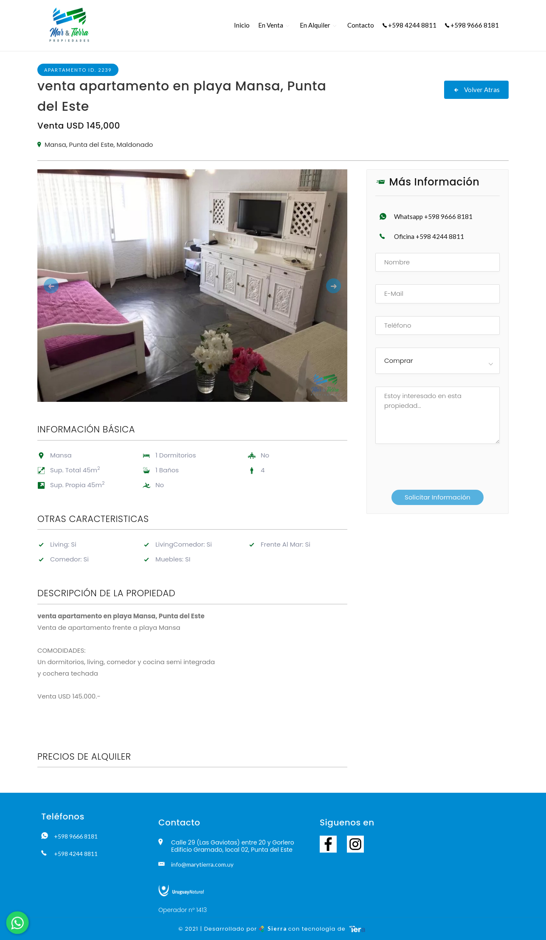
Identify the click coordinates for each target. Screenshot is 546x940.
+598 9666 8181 (472, 25)
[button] (60, 285)
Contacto (360, 25)
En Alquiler (315, 25)
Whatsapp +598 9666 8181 (433, 216)
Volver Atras (476, 89)
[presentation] (430, 471)
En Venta (270, 25)
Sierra (273, 928)
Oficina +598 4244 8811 (429, 236)
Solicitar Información (437, 497)
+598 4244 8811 (409, 25)
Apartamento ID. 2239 (78, 70)
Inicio (242, 25)
